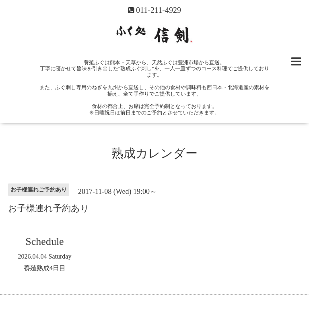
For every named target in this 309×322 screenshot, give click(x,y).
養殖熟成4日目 (45, 268)
